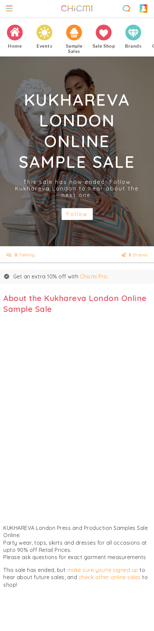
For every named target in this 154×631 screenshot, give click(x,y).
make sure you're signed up (102, 570)
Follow (77, 214)
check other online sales (110, 577)
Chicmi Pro (93, 276)
